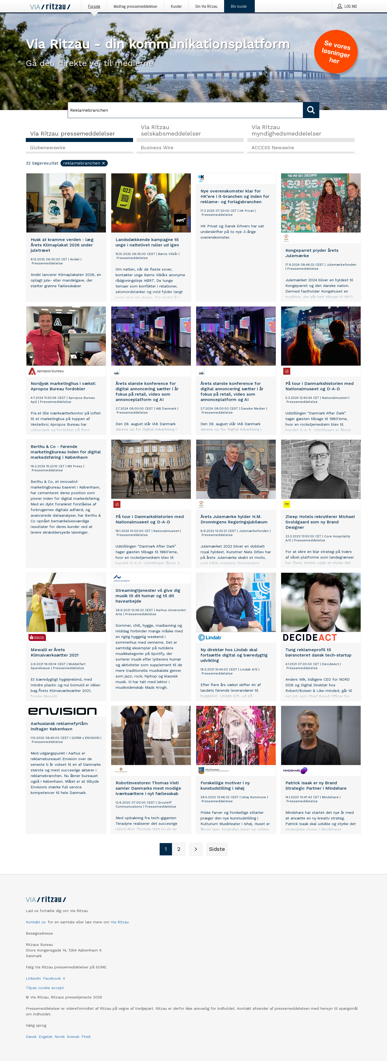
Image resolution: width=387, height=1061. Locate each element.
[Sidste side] (217, 849)
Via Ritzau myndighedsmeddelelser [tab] (286, 130)
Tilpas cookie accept (45, 988)
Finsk (86, 1036)
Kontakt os (36, 922)
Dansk (31, 1036)
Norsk (60, 1036)
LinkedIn (33, 978)
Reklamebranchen (84, 163)
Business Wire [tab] (157, 148)
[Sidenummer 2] (178, 849)
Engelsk (45, 1036)
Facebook (52, 978)
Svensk (73, 1036)
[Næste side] (195, 849)
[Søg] (185, 110)
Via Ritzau (120, 922)
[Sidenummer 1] (165, 849)
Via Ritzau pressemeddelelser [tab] (72, 133)
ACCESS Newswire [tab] (273, 148)
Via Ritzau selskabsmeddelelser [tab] (171, 130)
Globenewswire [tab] (47, 148)
